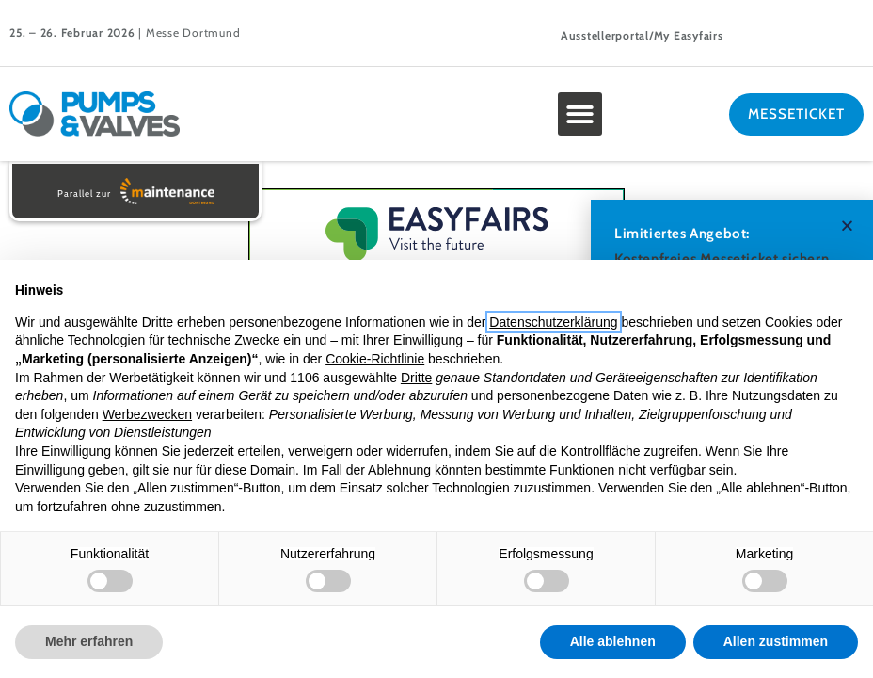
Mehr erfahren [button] (89, 641)
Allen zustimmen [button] (775, 641)
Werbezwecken (147, 414)
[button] (580, 114)
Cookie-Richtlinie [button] (374, 358)
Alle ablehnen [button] (613, 641)
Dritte (416, 377)
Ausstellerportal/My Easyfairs (642, 35)
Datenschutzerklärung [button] (553, 322)
